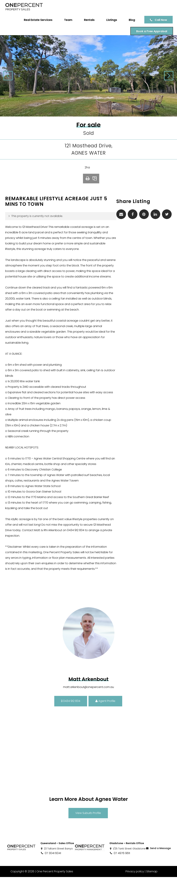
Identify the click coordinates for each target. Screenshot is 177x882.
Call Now (159, 20)
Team (67, 20)
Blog (131, 20)
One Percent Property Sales (54, 876)
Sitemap (151, 876)
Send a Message (158, 853)
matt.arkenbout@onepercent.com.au (88, 692)
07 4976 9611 (119, 858)
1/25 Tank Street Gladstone (127, 853)
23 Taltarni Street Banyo (56, 853)
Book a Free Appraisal (150, 31)
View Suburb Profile (88, 818)
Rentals (88, 20)
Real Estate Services (37, 20)
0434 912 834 (70, 706)
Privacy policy (134, 876)
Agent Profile (105, 706)
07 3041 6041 (50, 858)
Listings (110, 20)
